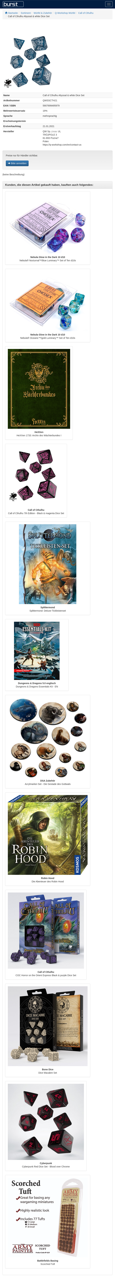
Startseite (11, 13)
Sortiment (26, 13)
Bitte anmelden (17, 163)
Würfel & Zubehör (43, 13)
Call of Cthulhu (85, 13)
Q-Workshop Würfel (65, 13)
